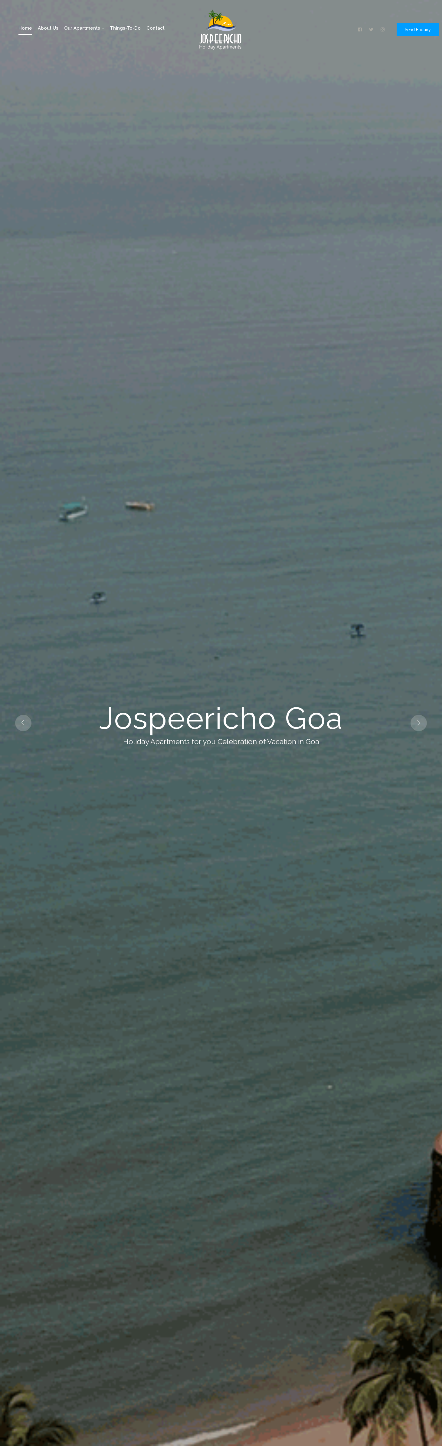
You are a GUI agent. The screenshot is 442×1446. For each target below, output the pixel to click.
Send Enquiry (418, 29)
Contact (155, 28)
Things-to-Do (125, 28)
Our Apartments (84, 28)
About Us (48, 28)
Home (25, 28)
